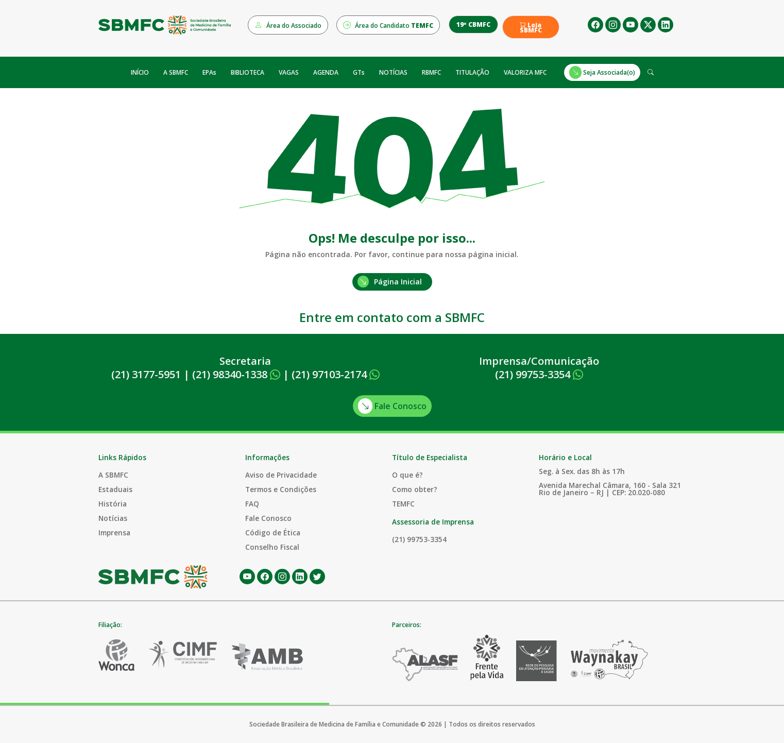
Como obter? (414, 489)
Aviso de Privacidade (281, 475)
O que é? (407, 475)
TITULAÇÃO (472, 72)
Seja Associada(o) (602, 72)
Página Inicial (389, 282)
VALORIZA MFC (525, 72)
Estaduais (115, 489)
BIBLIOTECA (247, 72)
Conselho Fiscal (272, 547)
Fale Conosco (392, 406)
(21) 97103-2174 (336, 374)
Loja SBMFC (531, 28)
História (112, 504)
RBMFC (431, 72)
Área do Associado (287, 25)
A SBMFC (175, 72)
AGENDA (325, 72)
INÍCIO (140, 72)
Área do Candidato (388, 25)
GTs (359, 72)
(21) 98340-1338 (236, 374)
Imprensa (114, 532)
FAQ (252, 504)
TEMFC (403, 504)
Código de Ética (272, 532)
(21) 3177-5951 (146, 374)
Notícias (112, 518)
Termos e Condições (280, 489)
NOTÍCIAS (393, 72)
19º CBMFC (473, 24)
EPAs (209, 72)
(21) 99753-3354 (539, 374)
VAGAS (289, 72)
